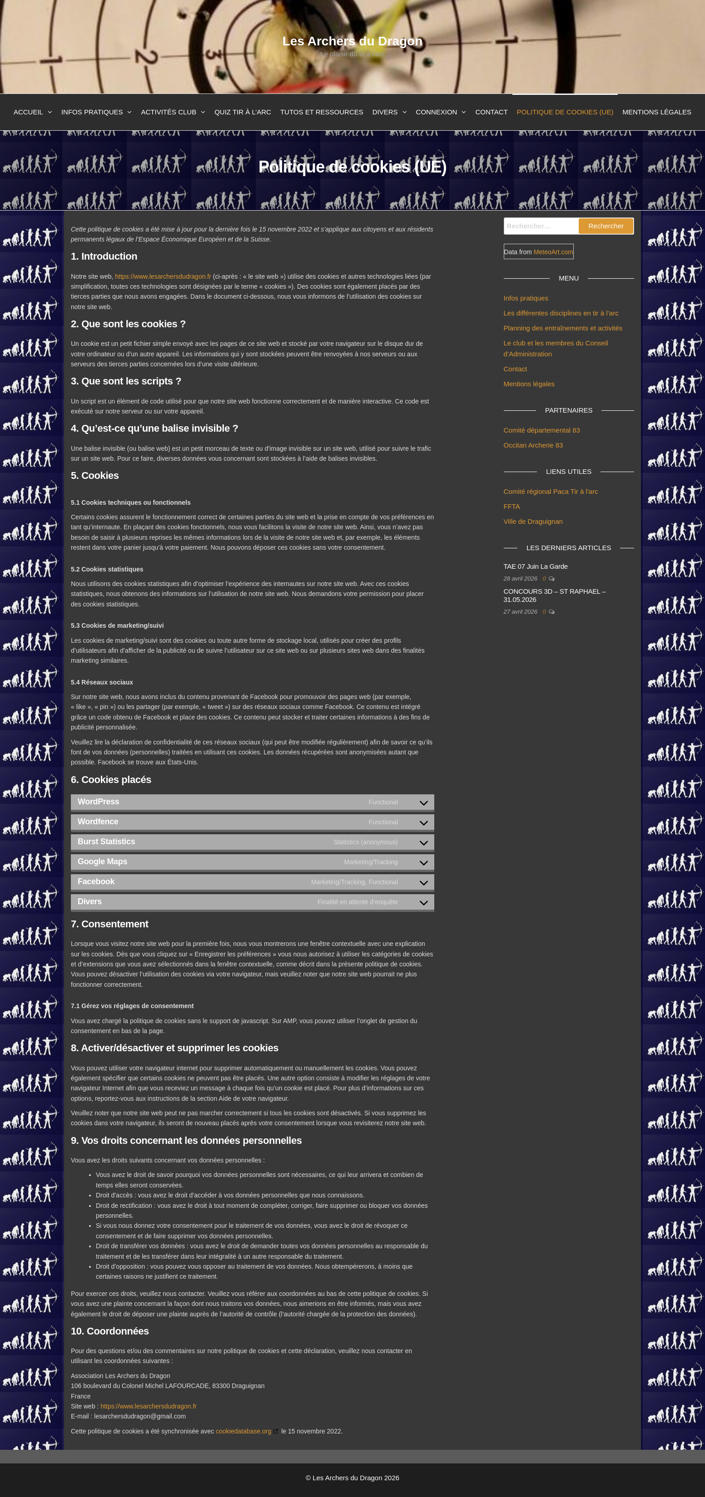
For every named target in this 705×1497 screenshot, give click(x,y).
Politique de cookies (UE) (565, 112)
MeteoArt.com (553, 252)
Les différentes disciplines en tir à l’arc (561, 313)
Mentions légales (656, 112)
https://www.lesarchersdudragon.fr (163, 276)
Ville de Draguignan (533, 521)
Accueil (28, 112)
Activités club (168, 112)
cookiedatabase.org (243, 1431)
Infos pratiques (92, 112)
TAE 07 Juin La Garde (536, 566)
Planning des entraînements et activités (563, 328)
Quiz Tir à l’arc (242, 112)
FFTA (512, 506)
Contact (491, 112)
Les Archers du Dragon (353, 41)
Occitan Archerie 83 (533, 445)
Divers (385, 112)
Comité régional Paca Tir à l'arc (551, 491)
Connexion (436, 112)
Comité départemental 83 (542, 430)
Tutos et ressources (321, 112)
